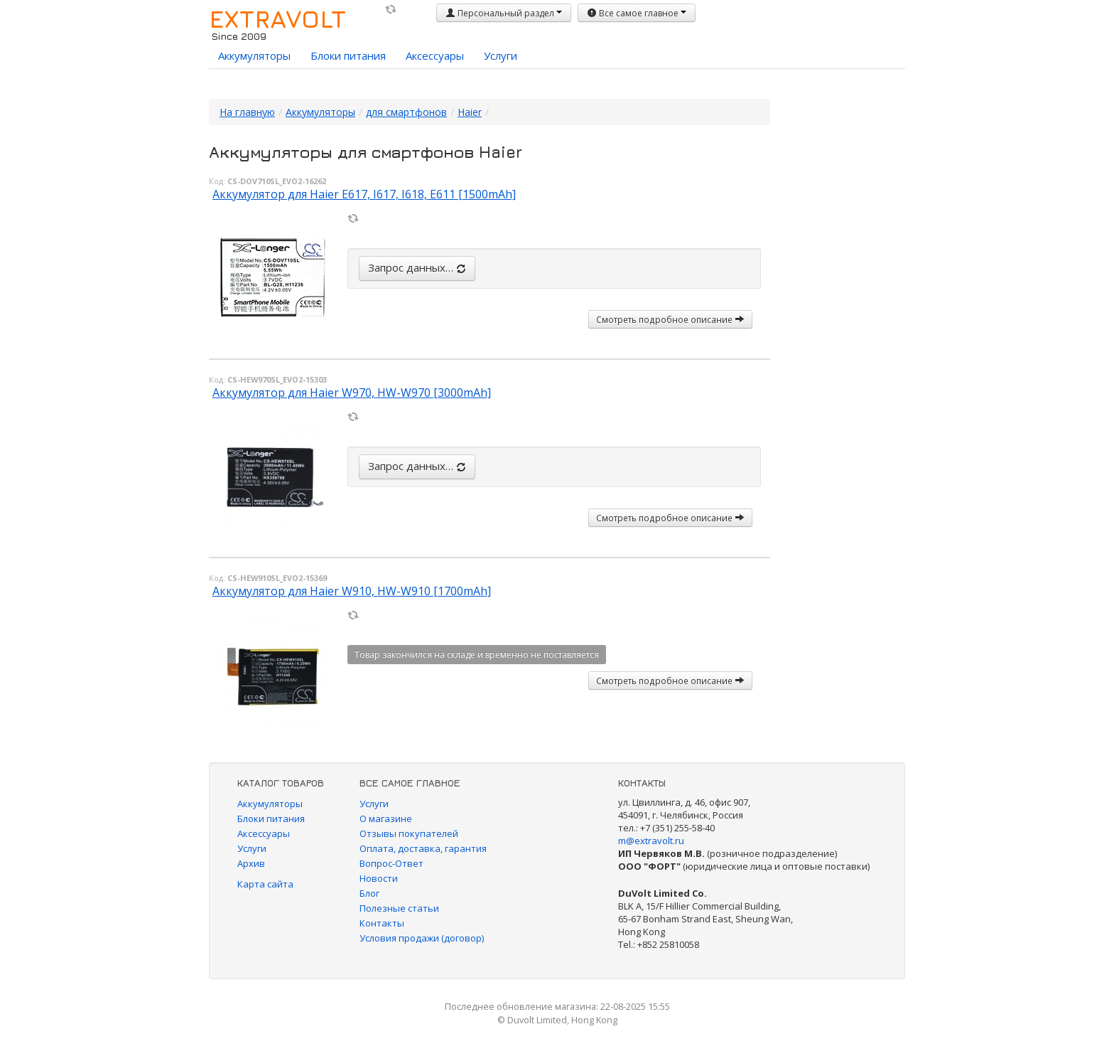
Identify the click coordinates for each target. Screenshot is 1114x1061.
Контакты (381, 923)
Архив (251, 863)
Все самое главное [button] (636, 13)
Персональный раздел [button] (503, 13)
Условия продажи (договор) (421, 938)
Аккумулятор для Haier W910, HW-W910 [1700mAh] (351, 591)
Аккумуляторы (254, 55)
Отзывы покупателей (408, 833)
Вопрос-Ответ (391, 863)
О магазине (385, 818)
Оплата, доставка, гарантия (423, 848)
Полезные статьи (399, 908)
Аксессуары (435, 55)
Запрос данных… (417, 267)
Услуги (500, 55)
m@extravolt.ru (651, 840)
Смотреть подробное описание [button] (670, 319)
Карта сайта (265, 884)
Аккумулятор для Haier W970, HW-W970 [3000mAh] (351, 392)
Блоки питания (348, 55)
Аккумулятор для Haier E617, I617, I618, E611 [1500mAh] (364, 194)
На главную (247, 112)
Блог (369, 893)
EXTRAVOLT (277, 18)
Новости (378, 878)
